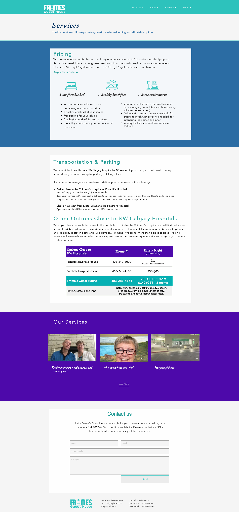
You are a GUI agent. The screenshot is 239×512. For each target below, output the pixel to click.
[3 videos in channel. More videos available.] (123, 354)
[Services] (137, 7)
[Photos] (187, 7)
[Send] (145, 479)
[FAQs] (154, 7)
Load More (124, 383)
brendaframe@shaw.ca (139, 500)
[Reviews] (170, 7)
